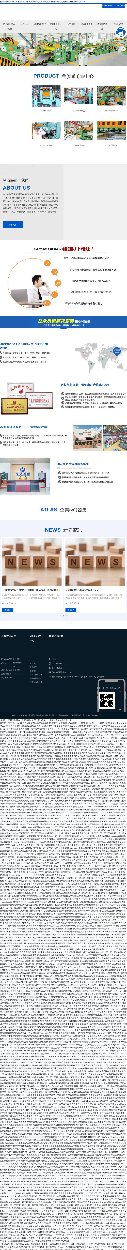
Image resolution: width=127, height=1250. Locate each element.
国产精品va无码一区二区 (95, 1247)
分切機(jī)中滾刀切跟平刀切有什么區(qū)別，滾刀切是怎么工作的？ (67, 686)
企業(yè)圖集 (87, 24)
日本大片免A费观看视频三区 (70, 1247)
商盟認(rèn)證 (102, 26)
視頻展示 (9, 111)
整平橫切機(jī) (11, 142)
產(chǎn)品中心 (40, 26)
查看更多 (43, 706)
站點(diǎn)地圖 (119, 5)
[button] (60, 63)
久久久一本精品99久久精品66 (55, 1244)
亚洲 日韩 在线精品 (78, 1244)
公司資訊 (71, 24)
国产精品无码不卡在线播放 (28, 1244)
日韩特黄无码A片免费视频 (15, 1247)
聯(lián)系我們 (107, 5)
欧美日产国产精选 (97, 1244)
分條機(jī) (10, 119)
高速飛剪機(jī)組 (12, 135)
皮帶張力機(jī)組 (12, 150)
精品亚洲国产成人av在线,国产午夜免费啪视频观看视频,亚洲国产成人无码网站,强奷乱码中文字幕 (42, 1)
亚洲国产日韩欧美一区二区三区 (42, 1247)
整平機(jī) (10, 127)
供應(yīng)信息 (55, 26)
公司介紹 (25, 24)
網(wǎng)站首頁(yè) (9, 26)
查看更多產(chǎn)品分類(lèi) (14, 160)
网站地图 (90, 723)
